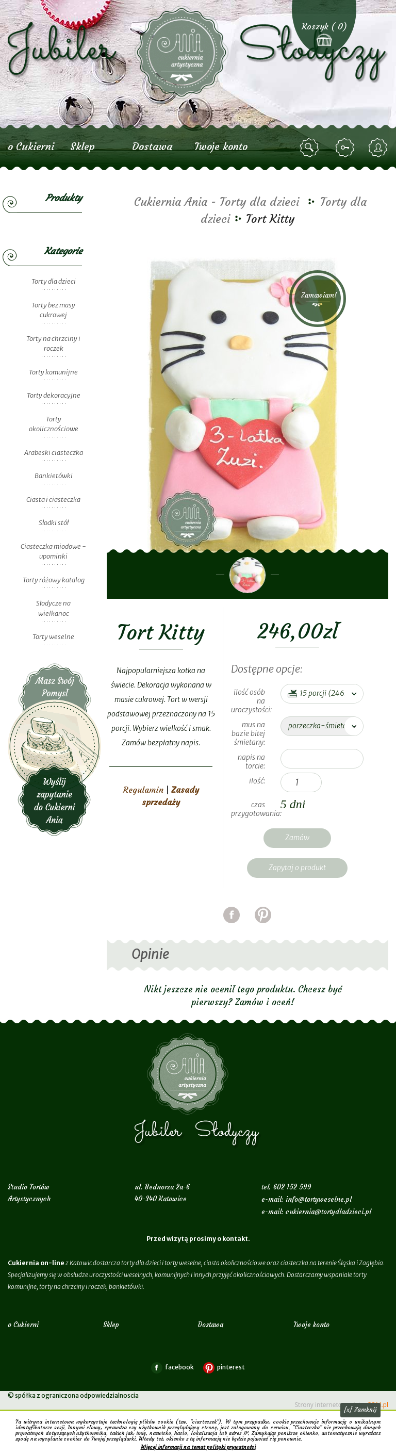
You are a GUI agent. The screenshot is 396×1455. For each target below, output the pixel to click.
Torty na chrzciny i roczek (53, 343)
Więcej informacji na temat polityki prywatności (198, 1447)
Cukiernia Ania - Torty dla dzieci (216, 202)
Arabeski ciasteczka (53, 452)
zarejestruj (379, 148)
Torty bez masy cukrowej (53, 310)
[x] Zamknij (360, 1409)
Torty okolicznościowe (53, 424)
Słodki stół (54, 522)
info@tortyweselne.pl (319, 1199)
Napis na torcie (251, 762)
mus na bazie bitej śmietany (248, 733)
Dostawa (152, 146)
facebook (231, 927)
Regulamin (143, 789)
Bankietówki (54, 475)
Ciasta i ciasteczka (53, 499)
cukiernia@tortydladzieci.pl (328, 1211)
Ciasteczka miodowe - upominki (53, 551)
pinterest (263, 927)
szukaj (311, 148)
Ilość (256, 781)
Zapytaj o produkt (297, 867)
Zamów (297, 837)
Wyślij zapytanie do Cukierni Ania (55, 749)
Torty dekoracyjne (53, 395)
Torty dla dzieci (53, 281)
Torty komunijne (53, 372)
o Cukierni (31, 146)
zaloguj (346, 148)
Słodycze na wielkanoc (53, 608)
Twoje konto (221, 146)
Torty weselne (53, 636)
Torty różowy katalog (54, 580)
